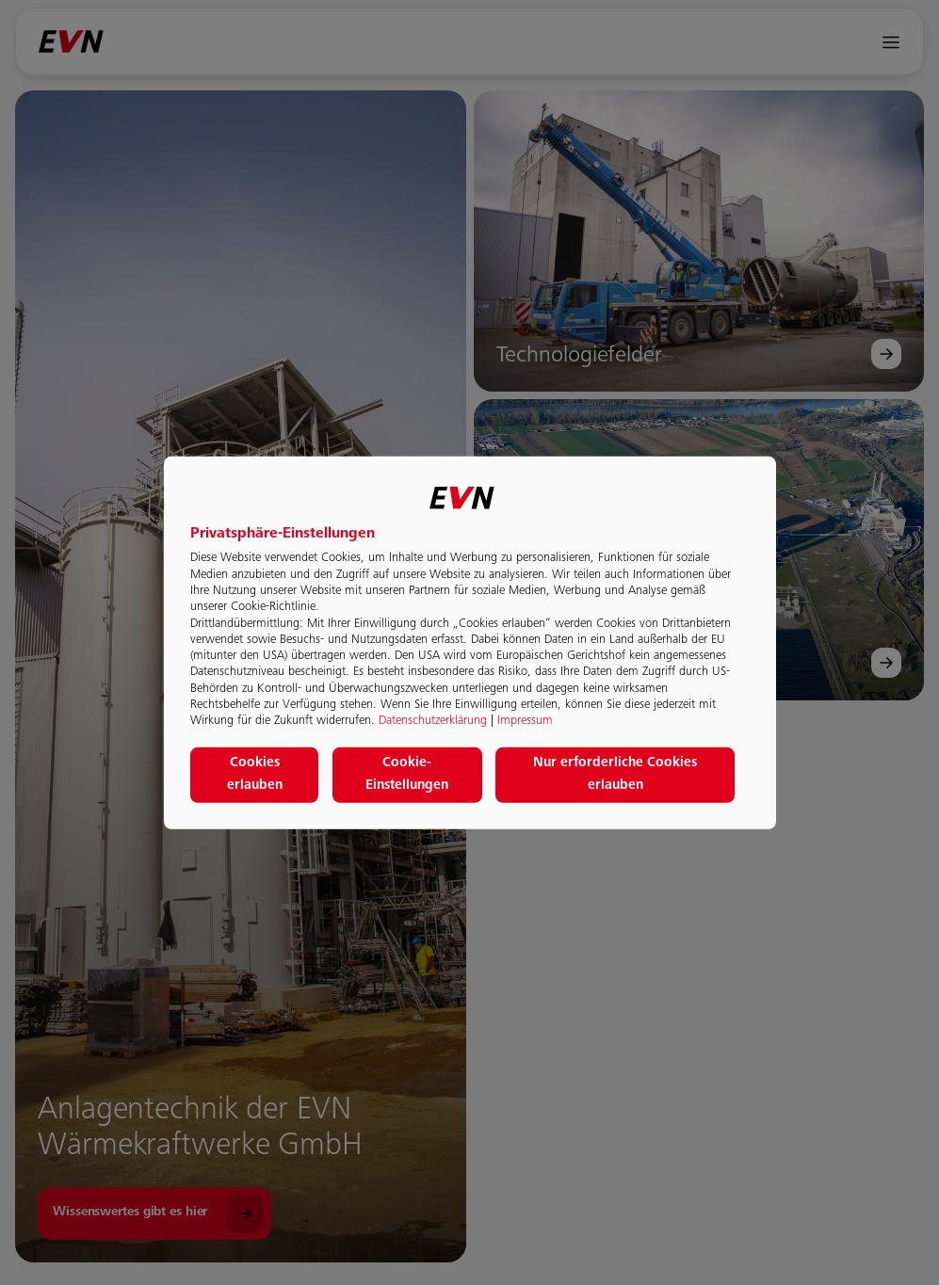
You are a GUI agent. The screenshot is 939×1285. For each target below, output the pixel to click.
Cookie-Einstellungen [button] (406, 775)
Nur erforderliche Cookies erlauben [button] (615, 775)
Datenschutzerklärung (433, 721)
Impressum (525, 721)
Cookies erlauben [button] (255, 775)
